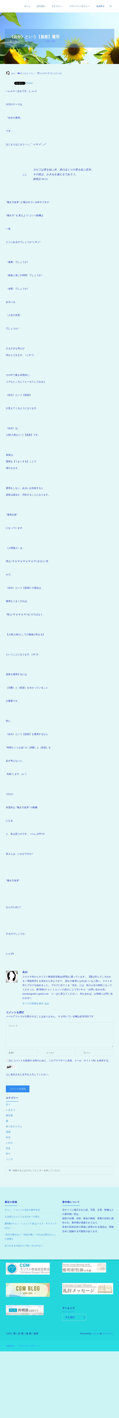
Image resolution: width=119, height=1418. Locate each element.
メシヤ (9, 1159)
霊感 (8, 1132)
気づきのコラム (22, 41)
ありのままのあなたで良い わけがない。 (26, 1246)
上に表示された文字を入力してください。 (28, 1074)
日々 (8, 1104)
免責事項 (10, 1345)
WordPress (107, 1334)
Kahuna (95, 1334)
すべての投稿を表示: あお (35, 1003)
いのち (9, 1142)
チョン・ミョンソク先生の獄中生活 (23, 1210)
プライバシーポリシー (30, 1345)
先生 (8, 1148)
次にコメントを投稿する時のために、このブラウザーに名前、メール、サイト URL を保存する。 (58, 1060)
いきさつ (10, 1110)
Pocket (29, 83)
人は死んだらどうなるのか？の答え (23, 1217)
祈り (8, 1153)
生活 (8, 1137)
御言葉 (9, 1115)
